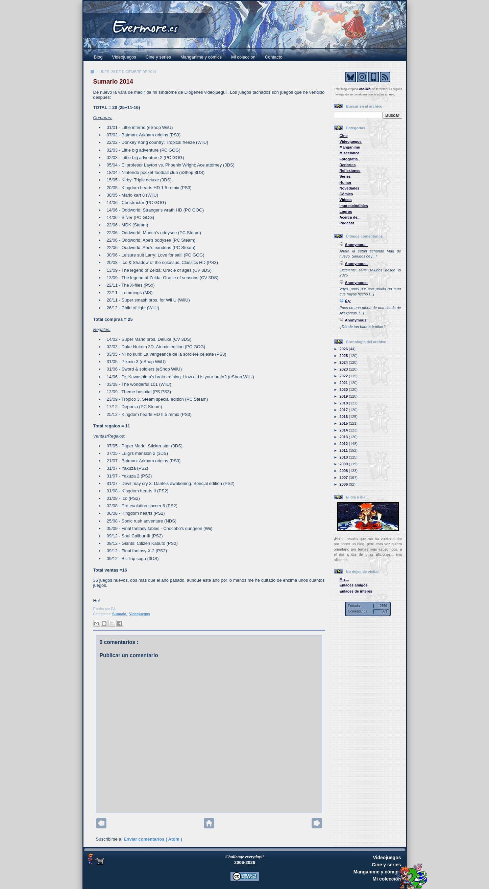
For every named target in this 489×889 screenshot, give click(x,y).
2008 (344, 471)
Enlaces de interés (356, 591)
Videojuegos (124, 57)
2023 (344, 369)
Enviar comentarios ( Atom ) (153, 839)
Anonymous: (356, 245)
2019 (344, 396)
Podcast (347, 223)
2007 (344, 477)
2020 (344, 389)
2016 (344, 417)
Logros (346, 211)
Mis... (344, 579)
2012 (344, 444)
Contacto (274, 57)
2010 (344, 457)
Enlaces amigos (354, 585)
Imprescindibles (354, 206)
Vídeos (346, 200)
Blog (98, 57)
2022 (344, 376)
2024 (344, 362)
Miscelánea (350, 153)
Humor (346, 182)
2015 (344, 423)
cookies (365, 89)
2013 (344, 437)
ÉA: (348, 301)
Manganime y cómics (201, 57)
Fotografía (349, 159)
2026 (344, 349)
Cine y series (158, 57)
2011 (344, 450)
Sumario (119, 614)
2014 (344, 430)
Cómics (346, 194)
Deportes (348, 165)
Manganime (350, 147)
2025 (344, 356)
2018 (344, 403)
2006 (344, 484)
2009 (344, 464)
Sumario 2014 (113, 81)
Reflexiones (350, 171)
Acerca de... (350, 217)
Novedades (350, 188)
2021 (344, 383)
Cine (344, 136)
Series (345, 176)
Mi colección (243, 57)
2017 (344, 410)
